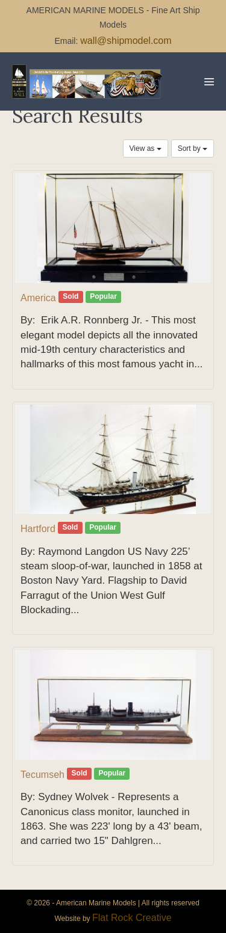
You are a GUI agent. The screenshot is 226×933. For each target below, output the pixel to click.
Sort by (192, 148)
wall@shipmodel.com (125, 40)
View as (146, 148)
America (38, 298)
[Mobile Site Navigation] (209, 82)
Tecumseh (42, 774)
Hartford (37, 529)
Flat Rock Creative (132, 918)
